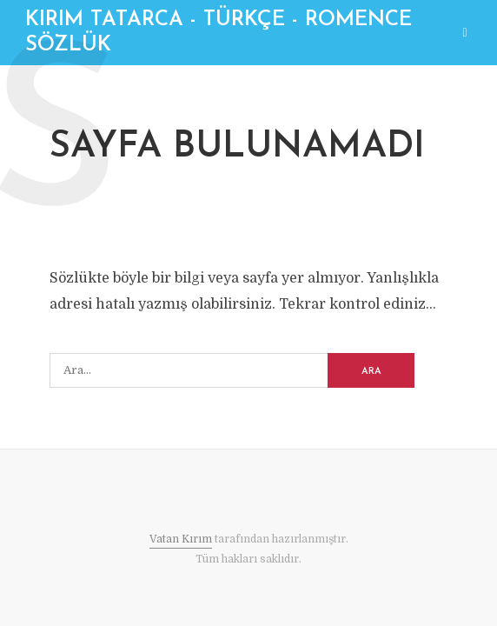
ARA (371, 371)
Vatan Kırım (180, 539)
